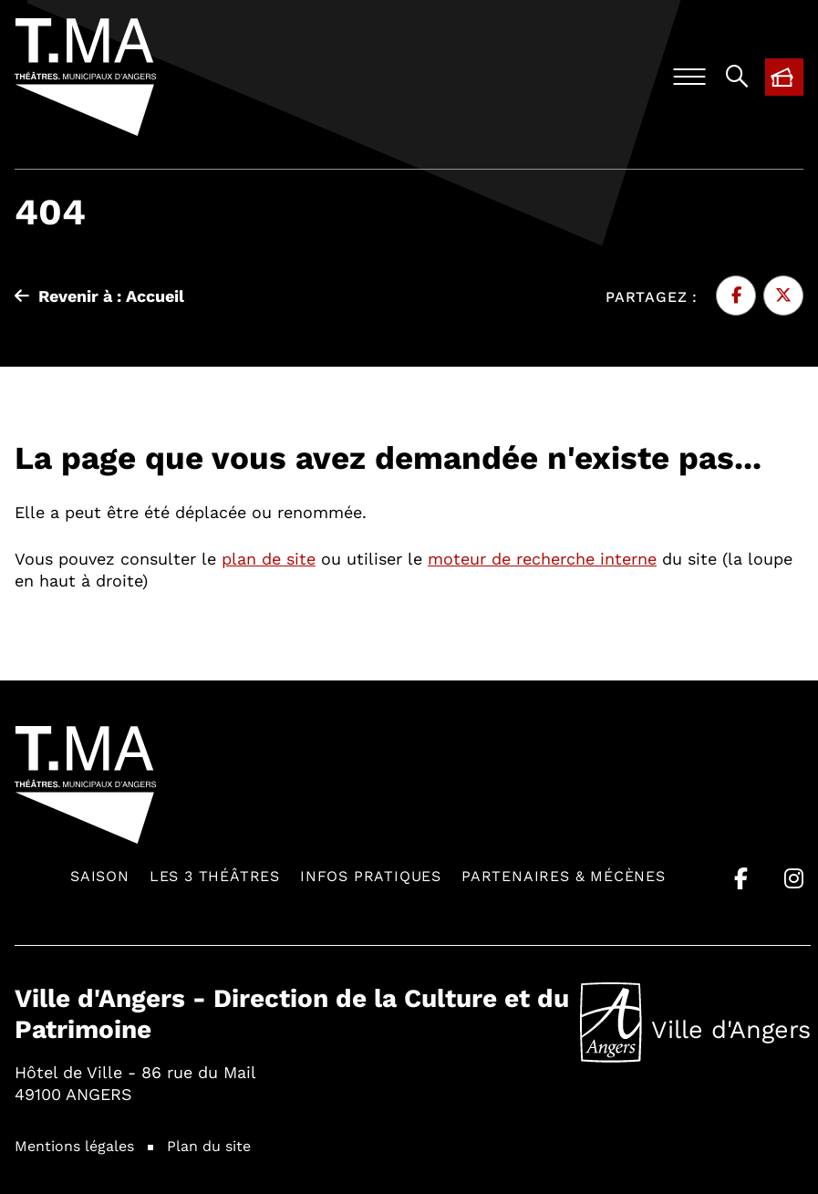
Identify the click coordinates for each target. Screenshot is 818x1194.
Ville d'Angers (695, 1022)
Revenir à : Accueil (99, 295)
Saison (99, 875)
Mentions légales (74, 1145)
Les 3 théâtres (215, 875)
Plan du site (209, 1145)
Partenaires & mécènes (563, 875)
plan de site (269, 558)
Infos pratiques (370, 875)
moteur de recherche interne (542, 558)
